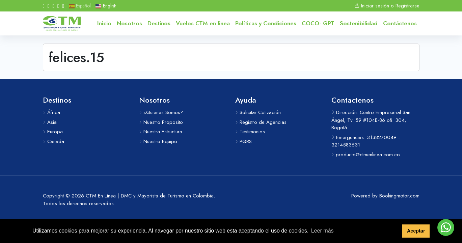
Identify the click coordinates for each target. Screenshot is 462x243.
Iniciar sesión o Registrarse (386, 5)
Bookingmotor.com (399, 195)
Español (80, 5)
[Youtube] (53, 5)
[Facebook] (44, 5)
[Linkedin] (58, 5)
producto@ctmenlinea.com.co (365, 154)
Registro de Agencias (261, 122)
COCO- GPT (318, 23)
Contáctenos (400, 23)
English (106, 5)
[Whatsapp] (63, 5)
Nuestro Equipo (158, 141)
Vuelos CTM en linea (203, 23)
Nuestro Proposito (161, 122)
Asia (50, 122)
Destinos (158, 23)
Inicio (104, 23)
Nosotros (129, 23)
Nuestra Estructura (160, 131)
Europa (53, 131)
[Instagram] (48, 5)
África (51, 112)
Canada (53, 141)
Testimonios (250, 131)
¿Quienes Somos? (161, 112)
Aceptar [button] (416, 231)
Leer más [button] (322, 231)
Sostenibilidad (359, 23)
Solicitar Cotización (258, 112)
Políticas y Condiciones (265, 23)
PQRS (243, 141)
